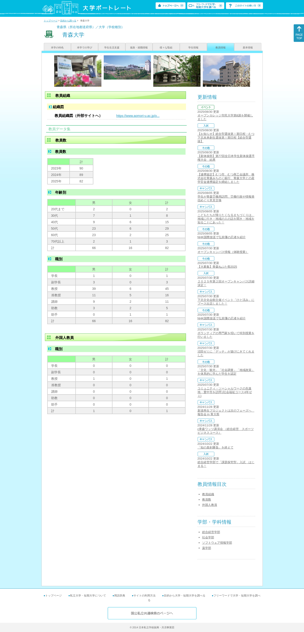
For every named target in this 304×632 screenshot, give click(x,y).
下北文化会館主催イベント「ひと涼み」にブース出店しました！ (226, 301)
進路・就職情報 (139, 47)
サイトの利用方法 (144, 595)
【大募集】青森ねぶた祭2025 (217, 266)
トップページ (51, 20)
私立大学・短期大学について (88, 595)
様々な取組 (166, 47)
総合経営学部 (211, 532)
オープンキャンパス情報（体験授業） (223, 252)
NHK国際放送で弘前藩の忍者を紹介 (222, 237)
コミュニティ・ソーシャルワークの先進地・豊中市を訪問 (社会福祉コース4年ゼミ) (225, 392)
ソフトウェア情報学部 (217, 542)
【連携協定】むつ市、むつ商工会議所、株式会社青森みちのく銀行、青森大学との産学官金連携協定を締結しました (226, 178)
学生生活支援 (111, 47)
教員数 (206, 499)
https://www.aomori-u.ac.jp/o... (138, 116)
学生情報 (193, 47)
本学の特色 (57, 47)
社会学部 (208, 537)
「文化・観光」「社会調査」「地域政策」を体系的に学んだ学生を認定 (226, 371)
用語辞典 (119, 595)
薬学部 (206, 548)
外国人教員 (209, 505)
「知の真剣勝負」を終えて (215, 447)
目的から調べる (68, 20)
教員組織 (208, 494)
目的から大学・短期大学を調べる (184, 595)
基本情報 (248, 47)
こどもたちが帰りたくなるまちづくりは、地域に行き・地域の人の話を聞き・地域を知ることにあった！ (226, 218)
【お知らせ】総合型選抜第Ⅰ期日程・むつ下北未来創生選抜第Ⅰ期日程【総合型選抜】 (226, 137)
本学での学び (84, 47)
